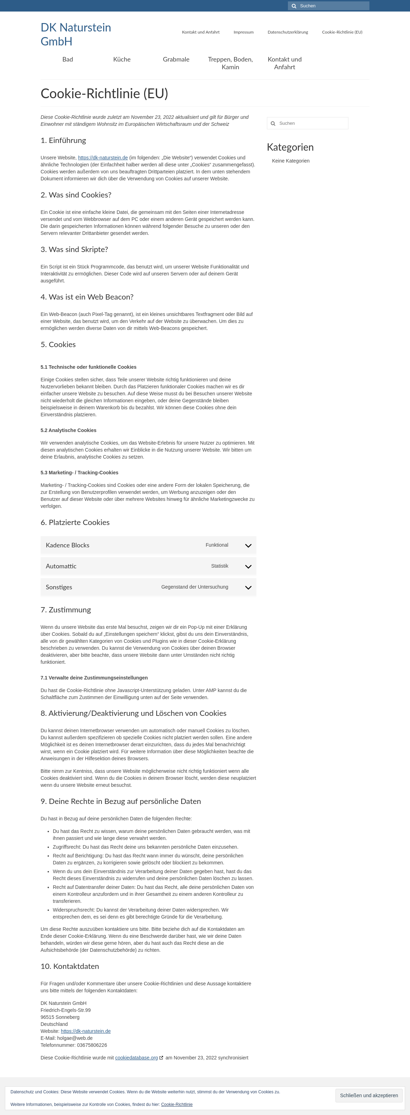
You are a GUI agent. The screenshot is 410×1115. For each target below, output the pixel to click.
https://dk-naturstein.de (103, 157)
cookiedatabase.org (136, 1057)
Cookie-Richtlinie (177, 1104)
